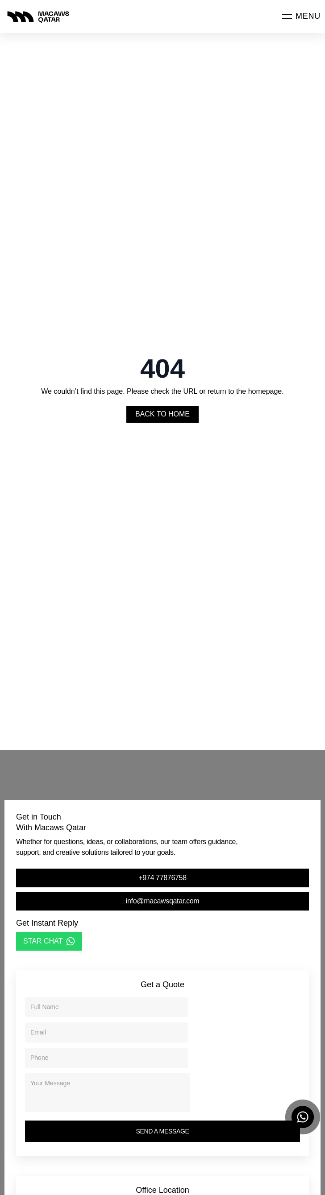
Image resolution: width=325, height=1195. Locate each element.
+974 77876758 (162, 878)
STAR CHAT (49, 941)
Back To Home (162, 414)
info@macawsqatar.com (163, 901)
